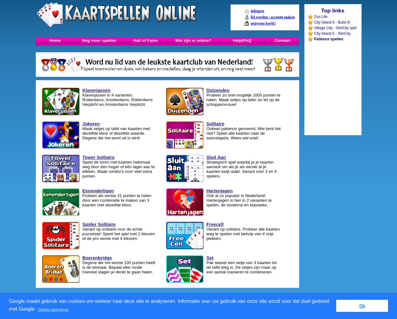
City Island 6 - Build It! (332, 22)
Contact (282, 40)
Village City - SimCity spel (335, 28)
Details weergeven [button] (53, 310)
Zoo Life (321, 17)
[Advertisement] (332, 56)
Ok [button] (362, 305)
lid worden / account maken (273, 17)
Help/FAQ (242, 40)
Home (55, 40)
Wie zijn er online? (193, 40)
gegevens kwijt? (263, 23)
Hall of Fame (145, 40)
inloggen (257, 11)
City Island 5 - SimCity (332, 33)
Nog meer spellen (99, 40)
